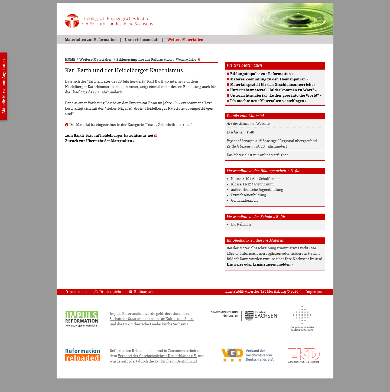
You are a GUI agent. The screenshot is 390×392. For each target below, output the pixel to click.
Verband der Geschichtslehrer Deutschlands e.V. (157, 356)
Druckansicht (108, 292)
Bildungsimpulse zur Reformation (144, 59)
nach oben (76, 292)
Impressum (315, 292)
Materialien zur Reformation (91, 40)
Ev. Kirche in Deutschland (176, 361)
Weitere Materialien (185, 40)
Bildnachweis (142, 292)
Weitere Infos (188, 59)
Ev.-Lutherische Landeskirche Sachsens (155, 324)
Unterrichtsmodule (142, 40)
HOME (70, 59)
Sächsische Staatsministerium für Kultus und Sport (152, 319)
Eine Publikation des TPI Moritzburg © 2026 (261, 291)
